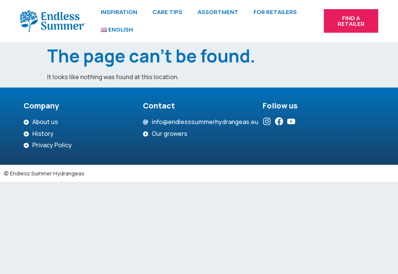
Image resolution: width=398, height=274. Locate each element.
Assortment (218, 12)
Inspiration (119, 12)
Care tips (167, 12)
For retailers (275, 12)
